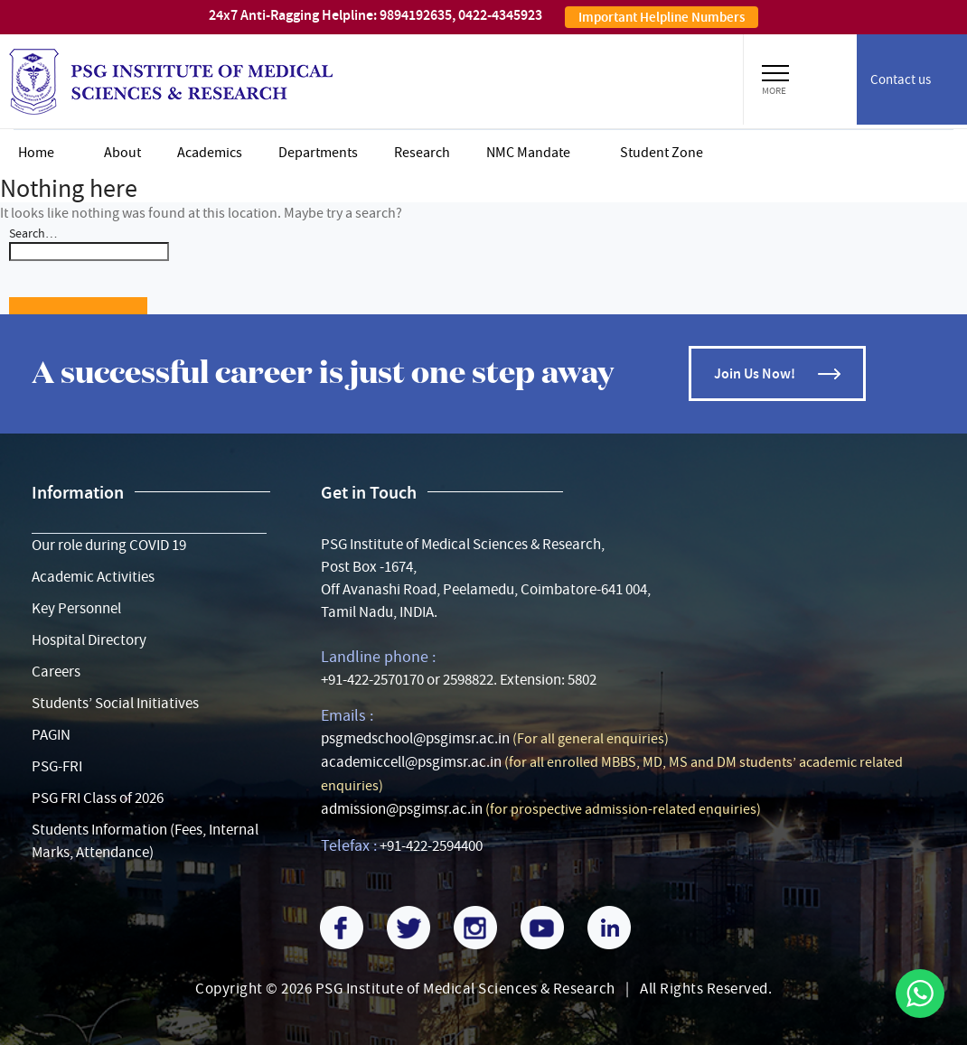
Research (422, 153)
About (122, 153)
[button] (775, 70)
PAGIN (51, 734)
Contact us (900, 79)
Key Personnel (76, 608)
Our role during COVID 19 (109, 545)
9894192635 (416, 14)
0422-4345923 (500, 14)
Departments (318, 153)
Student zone (661, 153)
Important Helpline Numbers (661, 17)
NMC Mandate (528, 153)
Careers (56, 671)
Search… (33, 233)
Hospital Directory (89, 639)
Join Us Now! (754, 373)
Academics (209, 153)
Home (36, 153)
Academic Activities (93, 576)
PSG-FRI (57, 766)
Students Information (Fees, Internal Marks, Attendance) (145, 841)
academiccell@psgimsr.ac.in (411, 761)
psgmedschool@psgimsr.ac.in (415, 738)
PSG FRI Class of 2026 (98, 797)
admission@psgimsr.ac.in (402, 808)
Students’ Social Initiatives (115, 703)
